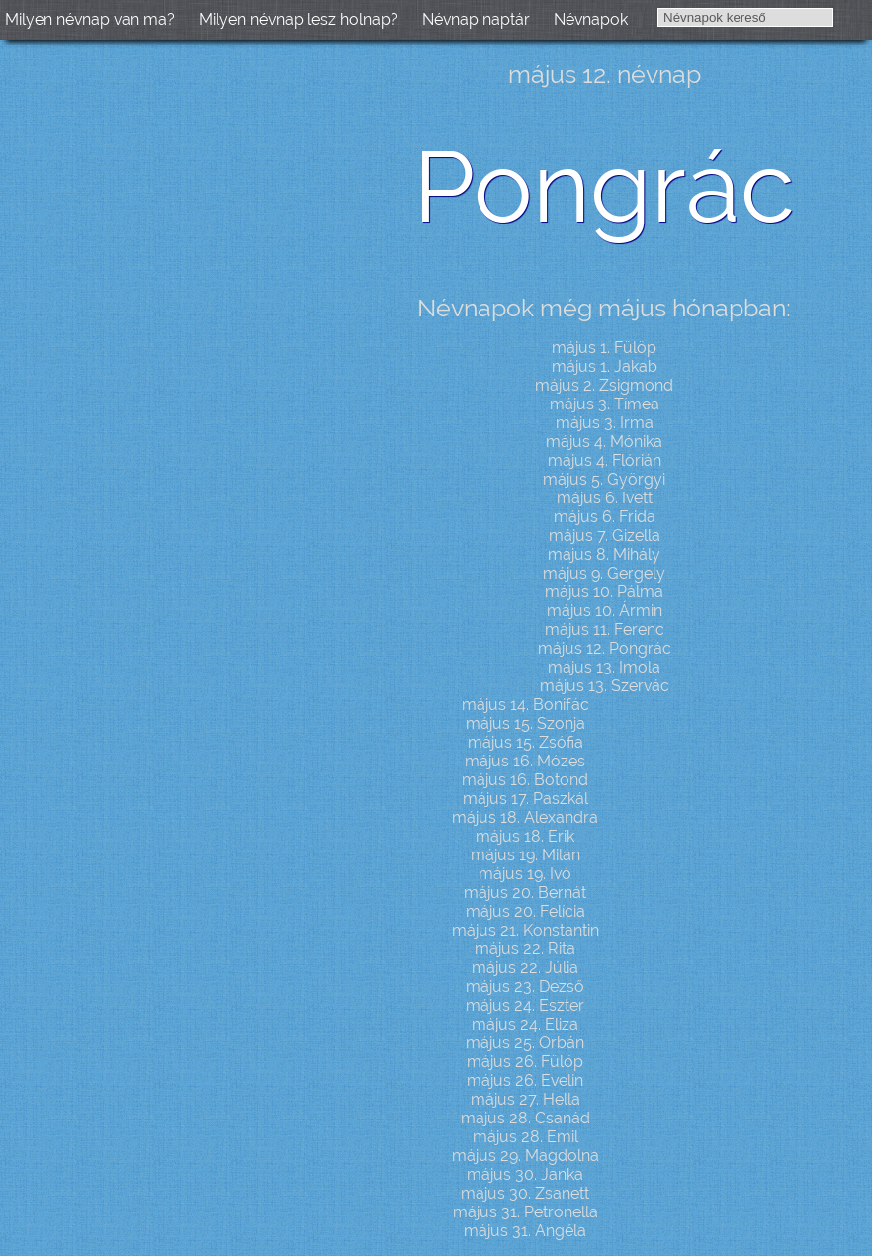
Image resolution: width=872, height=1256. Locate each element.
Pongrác (604, 186)
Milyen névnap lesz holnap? (298, 19)
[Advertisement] (168, 362)
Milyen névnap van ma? (90, 19)
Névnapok (591, 19)
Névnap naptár (476, 19)
